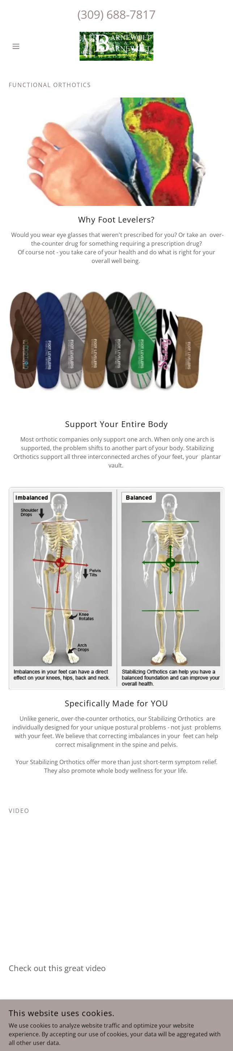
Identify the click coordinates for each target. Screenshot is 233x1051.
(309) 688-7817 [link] (116, 14)
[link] (117, 46)
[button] (25, 46)
